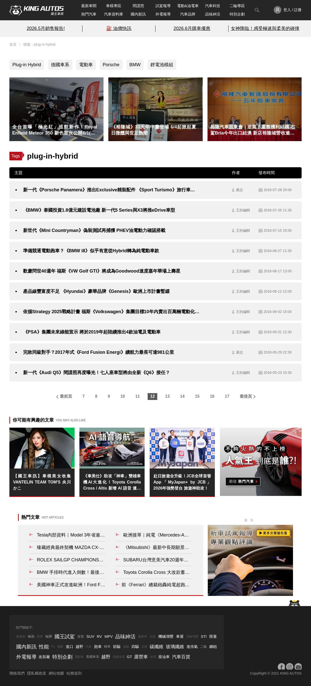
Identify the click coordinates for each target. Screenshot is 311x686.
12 (152, 396)
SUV (90, 636)
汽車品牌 (187, 14)
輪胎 (31, 636)
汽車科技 (212, 6)
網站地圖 (56, 673)
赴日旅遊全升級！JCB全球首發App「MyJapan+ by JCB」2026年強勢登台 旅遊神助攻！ (182, 482)
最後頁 (246, 396)
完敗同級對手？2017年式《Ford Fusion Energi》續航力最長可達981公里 (98, 352)
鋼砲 (213, 646)
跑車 (98, 646)
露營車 (141, 656)
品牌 (144, 646)
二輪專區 (237, 6)
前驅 (116, 646)
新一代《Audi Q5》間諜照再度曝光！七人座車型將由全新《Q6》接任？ (96, 372)
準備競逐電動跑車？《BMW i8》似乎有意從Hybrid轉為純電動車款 (91, 250)
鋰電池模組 (161, 64)
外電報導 (163, 14)
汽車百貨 (181, 656)
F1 (53, 646)
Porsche (111, 64)
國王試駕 (65, 636)
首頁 (12, 44)
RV (99, 636)
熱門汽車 (88, 14)
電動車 (86, 64)
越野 (79, 646)
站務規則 (74, 673)
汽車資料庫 (113, 14)
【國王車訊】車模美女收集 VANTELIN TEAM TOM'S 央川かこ (42, 482)
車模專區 (113, 6)
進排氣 (192, 646)
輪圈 (48, 636)
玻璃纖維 (175, 646)
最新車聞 (88, 6)
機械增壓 (166, 636)
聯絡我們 (17, 673)
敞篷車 (20, 636)
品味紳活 (212, 14)
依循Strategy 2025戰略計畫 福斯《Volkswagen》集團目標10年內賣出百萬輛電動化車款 (111, 311)
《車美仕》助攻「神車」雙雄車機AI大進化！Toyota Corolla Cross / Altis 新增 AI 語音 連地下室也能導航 (112, 482)
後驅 (126, 646)
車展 (180, 636)
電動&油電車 (188, 6)
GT (129, 657)
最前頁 (66, 396)
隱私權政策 (36, 673)
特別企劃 (237, 14)
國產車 (142, 636)
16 (212, 396)
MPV (109, 636)
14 (182, 396)
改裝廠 (44, 657)
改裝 (80, 636)
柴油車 (164, 657)
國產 (60, 646)
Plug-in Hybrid (26, 64)
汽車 (88, 646)
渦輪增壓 (192, 636)
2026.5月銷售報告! (46, 28)
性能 (44, 646)
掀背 (153, 657)
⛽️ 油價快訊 (118, 28)
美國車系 (92, 657)
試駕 (153, 636)
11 (137, 396)
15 (197, 396)
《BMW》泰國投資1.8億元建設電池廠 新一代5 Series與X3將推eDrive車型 (99, 210)
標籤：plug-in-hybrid (39, 44)
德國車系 (60, 64)
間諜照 (138, 6)
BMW (135, 64)
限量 (213, 636)
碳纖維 (156, 646)
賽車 (40, 636)
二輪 (203, 646)
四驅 (135, 646)
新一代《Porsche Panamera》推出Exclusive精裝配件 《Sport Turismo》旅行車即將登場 (111, 189)
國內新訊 (138, 14)
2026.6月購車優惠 (192, 28)
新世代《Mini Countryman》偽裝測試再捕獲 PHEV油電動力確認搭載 (94, 230)
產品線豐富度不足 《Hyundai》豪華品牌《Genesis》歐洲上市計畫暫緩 (96, 291)
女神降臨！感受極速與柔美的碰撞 (265, 28)
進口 (69, 646)
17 (227, 396)
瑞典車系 (119, 657)
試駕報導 (163, 6)
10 (122, 396)
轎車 (107, 646)
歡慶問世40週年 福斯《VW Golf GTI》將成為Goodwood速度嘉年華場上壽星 (101, 271)
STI (203, 636)
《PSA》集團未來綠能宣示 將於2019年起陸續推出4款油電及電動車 (92, 331)
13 (167, 396)
